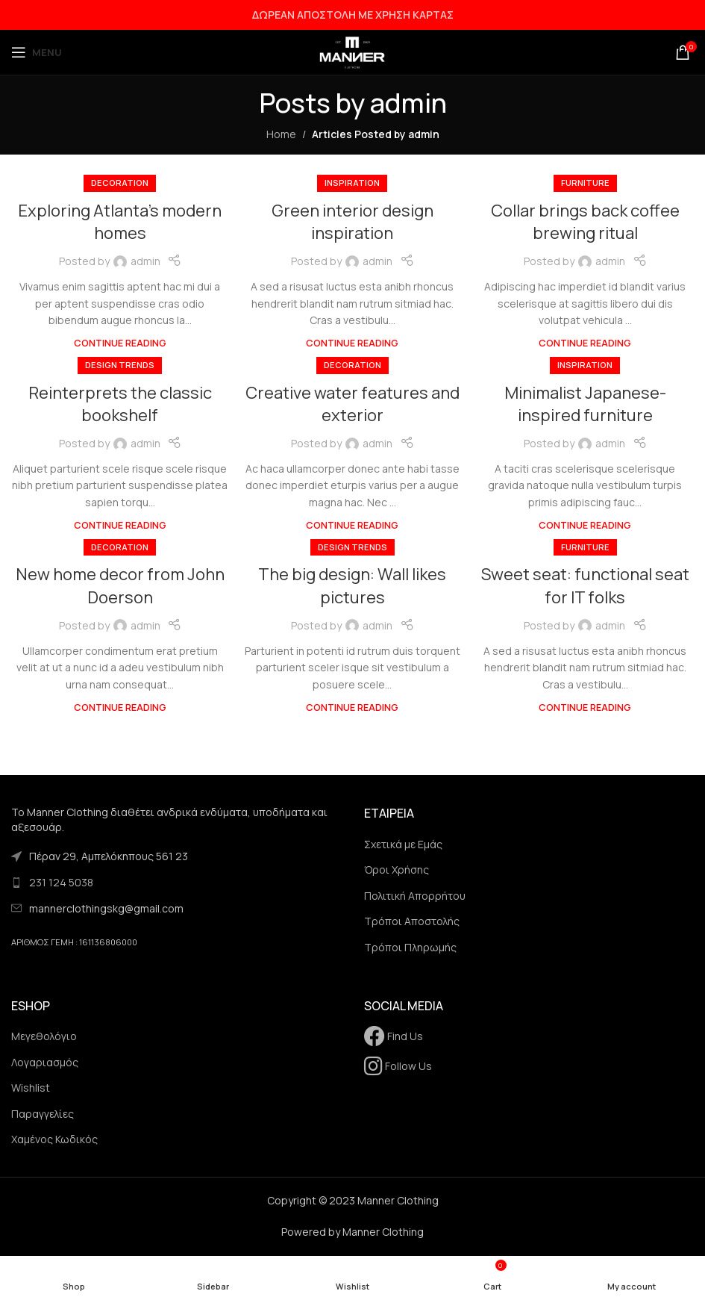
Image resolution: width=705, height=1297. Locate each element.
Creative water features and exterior (352, 404)
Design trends (119, 364)
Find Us (393, 1036)
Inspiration (352, 182)
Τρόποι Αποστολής (412, 921)
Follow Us (398, 1066)
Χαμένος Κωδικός (54, 1139)
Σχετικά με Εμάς (403, 844)
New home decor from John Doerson (120, 586)
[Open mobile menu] (36, 52)
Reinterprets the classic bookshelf (120, 404)
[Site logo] (353, 51)
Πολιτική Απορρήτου (415, 896)
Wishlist (30, 1087)
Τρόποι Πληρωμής (410, 947)
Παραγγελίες (42, 1114)
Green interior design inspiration (352, 222)
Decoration (119, 182)
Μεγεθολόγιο (44, 1036)
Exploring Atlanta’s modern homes (120, 222)
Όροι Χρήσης (396, 869)
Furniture (585, 182)
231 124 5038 (61, 882)
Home (281, 134)
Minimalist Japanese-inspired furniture (585, 404)
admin (408, 102)
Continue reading (120, 343)
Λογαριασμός (44, 1062)
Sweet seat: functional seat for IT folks (585, 586)
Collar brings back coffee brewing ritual (585, 222)
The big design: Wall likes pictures (352, 586)
